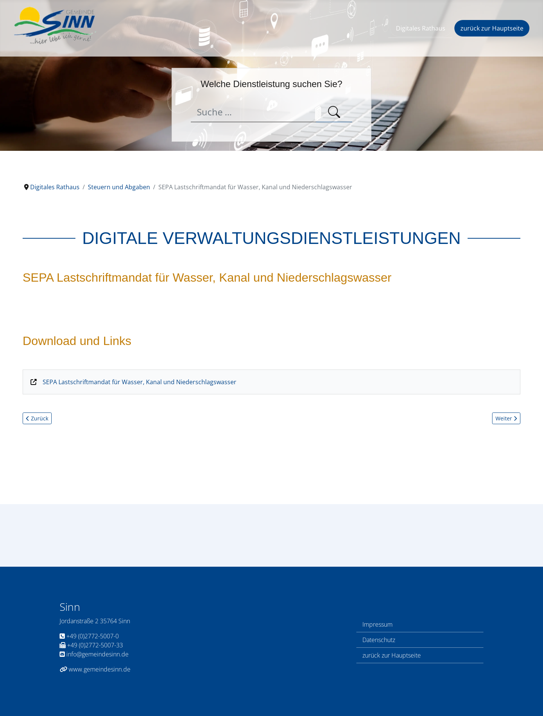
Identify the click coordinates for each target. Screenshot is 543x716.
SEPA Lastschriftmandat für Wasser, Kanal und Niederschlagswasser (139, 382)
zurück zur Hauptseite (491, 28)
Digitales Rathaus (420, 28)
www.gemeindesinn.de (95, 669)
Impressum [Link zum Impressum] (377, 624)
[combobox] (253, 112)
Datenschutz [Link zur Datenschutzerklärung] (378, 640)
